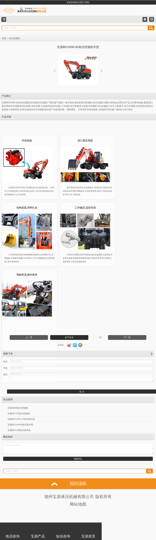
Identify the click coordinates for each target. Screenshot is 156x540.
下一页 (127, 337)
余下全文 (69, 337)
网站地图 (78, 504)
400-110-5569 (39, 8)
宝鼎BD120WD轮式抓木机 (20, 424)
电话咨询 (13, 530)
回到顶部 (78, 483)
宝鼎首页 (88, 530)
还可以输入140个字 (78, 448)
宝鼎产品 (38, 530)
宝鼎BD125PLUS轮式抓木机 (21, 419)
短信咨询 (63, 530)
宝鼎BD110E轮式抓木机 (19, 430)
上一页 (29, 337)
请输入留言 (81, 377)
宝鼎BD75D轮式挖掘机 (18, 413)
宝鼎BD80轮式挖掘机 (17, 408)
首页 (4, 38)
